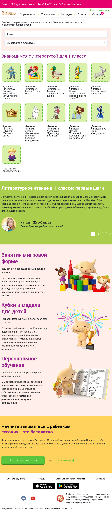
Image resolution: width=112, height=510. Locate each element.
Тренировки (48, 14)
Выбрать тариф (66, 460)
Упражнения (27, 14)
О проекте (100, 478)
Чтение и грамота (40, 22)
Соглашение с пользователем (70, 478)
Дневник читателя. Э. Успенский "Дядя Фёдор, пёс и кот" (54, 131)
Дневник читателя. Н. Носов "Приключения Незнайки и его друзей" (77, 92)
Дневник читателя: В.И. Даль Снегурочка (98, 130)
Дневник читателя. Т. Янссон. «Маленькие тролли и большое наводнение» (32, 133)
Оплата (96, 14)
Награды (66, 14)
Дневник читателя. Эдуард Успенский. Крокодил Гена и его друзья (77, 132)
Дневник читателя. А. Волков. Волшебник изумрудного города (10, 92)
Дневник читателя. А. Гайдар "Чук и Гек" (32, 90)
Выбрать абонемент (70, 4)
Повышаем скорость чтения (12, 169)
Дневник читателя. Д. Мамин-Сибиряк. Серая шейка (55, 91)
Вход (92, 10)
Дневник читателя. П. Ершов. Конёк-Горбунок (99, 90)
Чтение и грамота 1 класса (67, 22)
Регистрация (104, 10)
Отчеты (82, 14)
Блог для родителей (16, 478)
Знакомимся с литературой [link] (16, 24)
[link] (5, 22)
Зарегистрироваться (23, 460)
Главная (5, 22)
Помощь (41, 478)
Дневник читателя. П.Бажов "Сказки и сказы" (8, 131)
